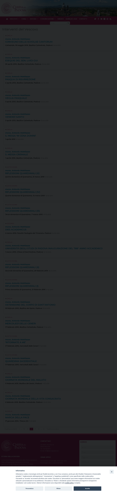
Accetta (87, 488)
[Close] (112, 472)
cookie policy (69, 483)
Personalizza (29, 488)
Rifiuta (58, 488)
